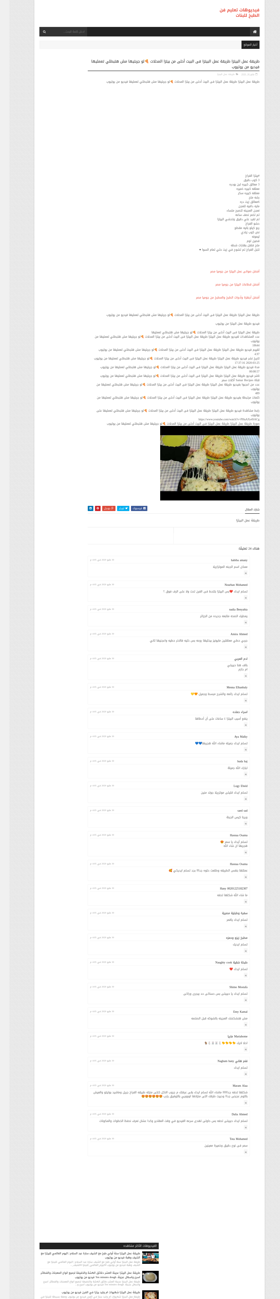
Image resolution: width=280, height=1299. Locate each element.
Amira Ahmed (229, 664)
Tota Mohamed (229, 1177)
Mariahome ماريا (228, 1066)
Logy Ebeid (231, 816)
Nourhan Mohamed (226, 615)
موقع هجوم (185, 1294)
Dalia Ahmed (230, 1148)
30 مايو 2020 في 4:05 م (118, 590)
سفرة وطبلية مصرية (225, 943)
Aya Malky (231, 767)
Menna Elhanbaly (227, 717)
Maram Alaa (230, 1116)
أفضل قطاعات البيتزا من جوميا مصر (228, 288)
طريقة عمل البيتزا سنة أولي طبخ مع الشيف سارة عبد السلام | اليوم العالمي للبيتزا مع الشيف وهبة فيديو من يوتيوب (54, 84)
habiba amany (229, 590)
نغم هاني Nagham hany (223, 1091)
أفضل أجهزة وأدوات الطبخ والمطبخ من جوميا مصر (218, 301)
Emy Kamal (231, 1042)
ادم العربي (231, 689)
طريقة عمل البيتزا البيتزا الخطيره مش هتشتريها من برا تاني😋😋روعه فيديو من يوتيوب (54, 335)
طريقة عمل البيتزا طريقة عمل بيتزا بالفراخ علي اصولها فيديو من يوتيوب (55, 223)
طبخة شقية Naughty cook (222, 992)
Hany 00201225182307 (224, 918)
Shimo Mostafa (229, 1017)
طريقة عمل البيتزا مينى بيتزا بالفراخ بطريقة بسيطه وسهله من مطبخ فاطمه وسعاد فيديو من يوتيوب (54, 282)
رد (236, 603)
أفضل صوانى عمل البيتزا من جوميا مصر (225, 275)
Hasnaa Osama (229, 865)
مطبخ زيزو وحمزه (227, 968)
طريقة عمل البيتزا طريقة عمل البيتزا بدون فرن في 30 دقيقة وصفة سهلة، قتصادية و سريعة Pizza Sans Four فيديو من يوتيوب (63, 169)
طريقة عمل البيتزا (216, 74)
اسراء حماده (230, 742)
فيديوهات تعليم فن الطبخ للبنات (230, 12)
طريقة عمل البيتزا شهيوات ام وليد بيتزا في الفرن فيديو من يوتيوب (54, 139)
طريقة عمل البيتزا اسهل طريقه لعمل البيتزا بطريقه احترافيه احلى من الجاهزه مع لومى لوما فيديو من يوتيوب (54, 308)
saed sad (233, 840)
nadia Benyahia (229, 639)
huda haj (233, 791)
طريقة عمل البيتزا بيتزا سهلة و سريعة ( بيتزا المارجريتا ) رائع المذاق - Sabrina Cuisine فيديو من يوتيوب (54, 198)
